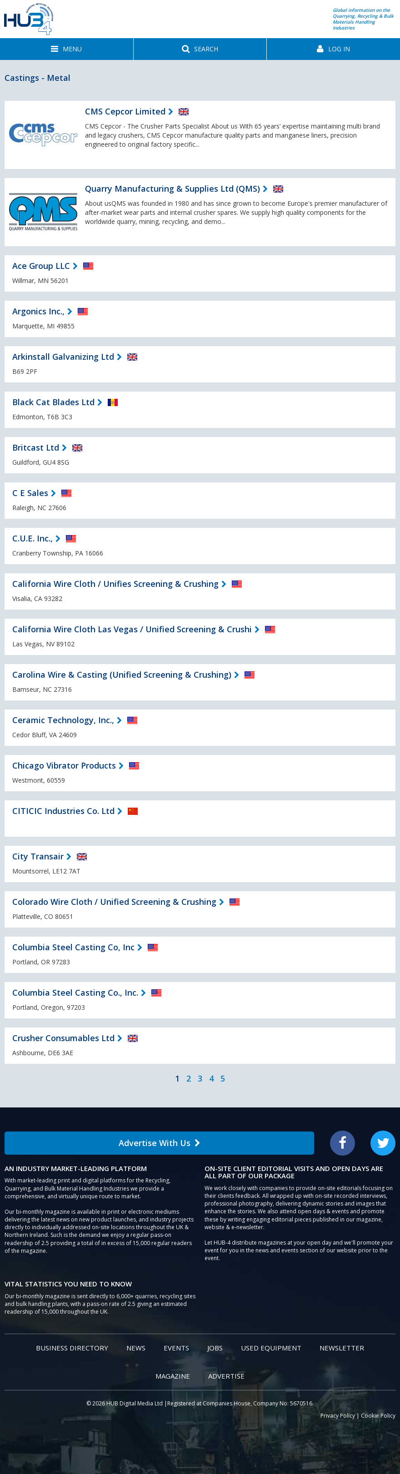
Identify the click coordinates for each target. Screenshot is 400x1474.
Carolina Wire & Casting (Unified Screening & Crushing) (121, 674)
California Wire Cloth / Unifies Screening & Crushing (115, 583)
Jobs (215, 1347)
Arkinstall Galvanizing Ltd (63, 356)
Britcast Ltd (35, 447)
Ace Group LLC (41, 265)
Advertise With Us (159, 1142)
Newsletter (342, 1347)
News (135, 1347)
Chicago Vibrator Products (64, 765)
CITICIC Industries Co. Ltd (63, 810)
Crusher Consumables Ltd (63, 1037)
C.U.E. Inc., (32, 538)
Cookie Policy (378, 1415)
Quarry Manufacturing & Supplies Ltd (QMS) (172, 188)
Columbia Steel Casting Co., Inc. (75, 992)
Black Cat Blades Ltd (53, 402)
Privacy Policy (337, 1415)
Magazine (172, 1375)
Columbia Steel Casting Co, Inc (73, 947)
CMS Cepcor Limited (125, 111)
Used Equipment (271, 1347)
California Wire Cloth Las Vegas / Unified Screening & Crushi (132, 629)
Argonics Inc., (38, 311)
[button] (66, 49)
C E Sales (30, 492)
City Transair (38, 856)
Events (176, 1347)
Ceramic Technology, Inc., (63, 720)
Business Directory (72, 1347)
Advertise (226, 1375)
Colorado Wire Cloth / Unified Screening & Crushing (114, 901)
